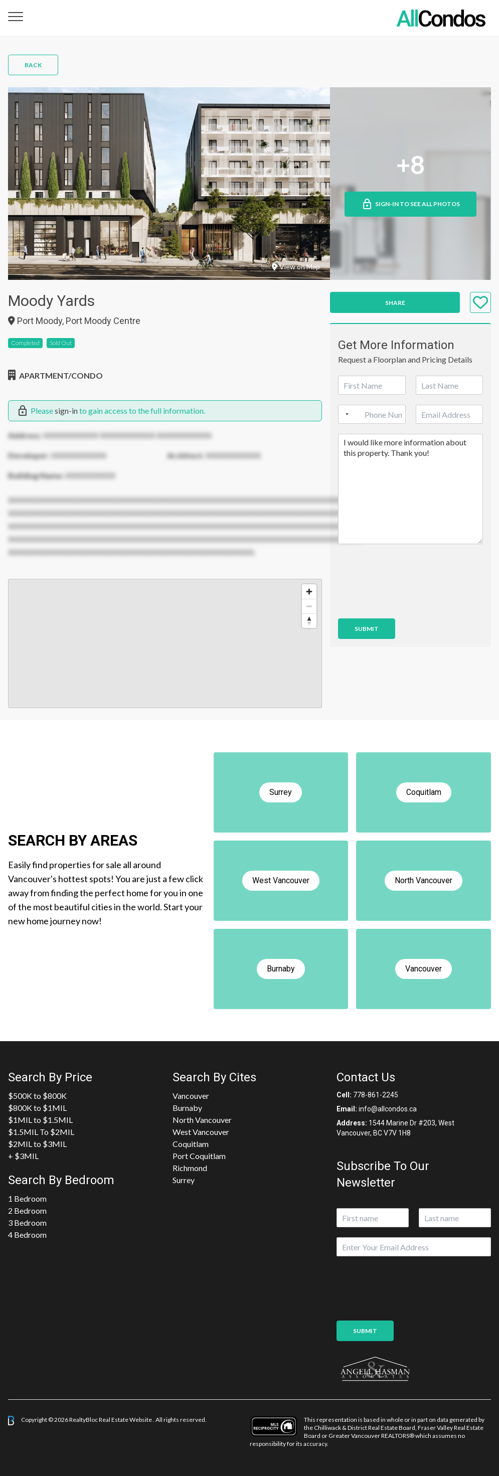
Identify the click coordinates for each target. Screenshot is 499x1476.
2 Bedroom (27, 1210)
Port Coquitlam (199, 1156)
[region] (165, 643)
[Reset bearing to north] (309, 620)
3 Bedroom (27, 1222)
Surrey (184, 1180)
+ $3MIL (23, 1156)
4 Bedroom (27, 1234)
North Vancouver (202, 1119)
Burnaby (187, 1107)
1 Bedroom (27, 1198)
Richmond (190, 1168)
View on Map (296, 266)
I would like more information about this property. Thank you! (410, 489)
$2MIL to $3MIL (37, 1144)
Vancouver (191, 1095)
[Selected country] (345, 414)
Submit (367, 628)
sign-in (66, 410)
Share (395, 302)
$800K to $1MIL (37, 1107)
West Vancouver (201, 1131)
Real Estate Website (126, 1420)
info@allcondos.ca (388, 1109)
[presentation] (414, 601)
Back (33, 65)
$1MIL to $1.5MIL (40, 1119)
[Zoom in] (309, 591)
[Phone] (372, 414)
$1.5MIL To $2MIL (41, 1131)
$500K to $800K (37, 1095)
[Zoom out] (309, 606)
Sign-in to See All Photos (410, 204)
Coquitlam (191, 1144)
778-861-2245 (375, 1095)
